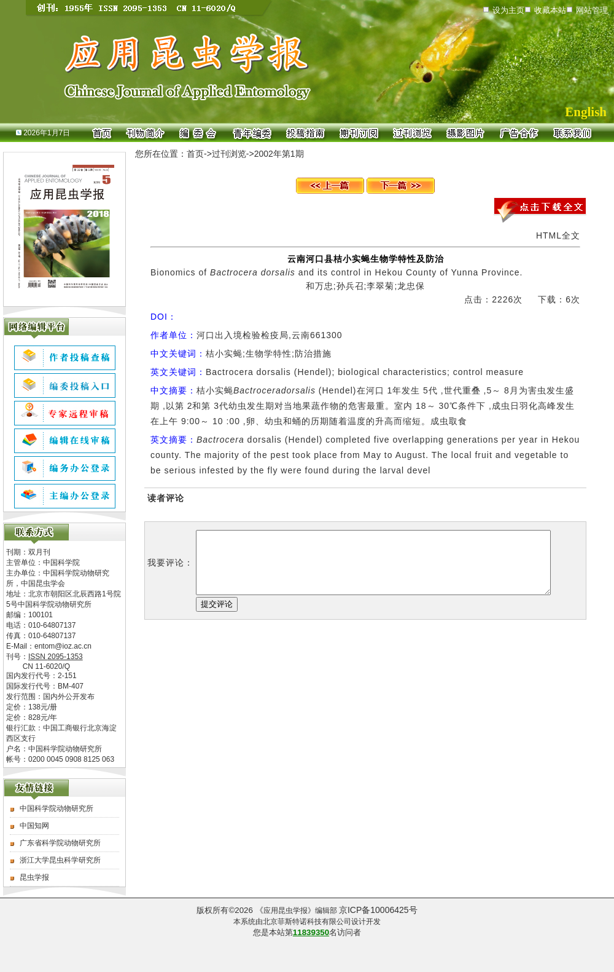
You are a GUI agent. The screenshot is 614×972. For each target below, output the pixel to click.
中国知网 (34, 825)
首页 (195, 154)
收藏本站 (550, 10)
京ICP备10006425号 (378, 910)
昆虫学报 (34, 877)
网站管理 (592, 10)
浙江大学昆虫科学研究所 (60, 860)
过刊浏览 (229, 154)
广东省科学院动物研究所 (60, 843)
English (586, 112)
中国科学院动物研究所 (56, 808)
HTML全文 (558, 235)
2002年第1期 (279, 154)
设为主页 (508, 10)
